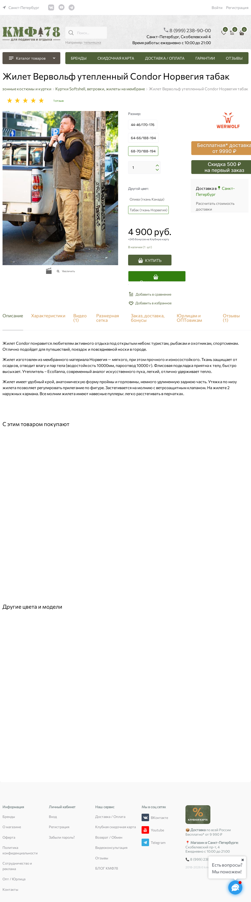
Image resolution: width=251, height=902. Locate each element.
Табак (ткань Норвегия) (148, 210)
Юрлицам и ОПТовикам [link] (189, 318)
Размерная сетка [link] (107, 318)
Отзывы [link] (231, 318)
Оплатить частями (157, 280)
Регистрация (237, 7)
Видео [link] (80, 318)
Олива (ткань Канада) (147, 199)
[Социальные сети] (235, 888)
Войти (217, 7)
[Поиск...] (71, 33)
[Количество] (144, 167)
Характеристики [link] (48, 315)
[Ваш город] (242, 859)
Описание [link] (12, 315)
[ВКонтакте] (145, 817)
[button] (157, 166)
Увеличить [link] (68, 271)
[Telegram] (145, 842)
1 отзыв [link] (58, 100)
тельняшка (92, 42)
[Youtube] (145, 830)
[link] (20, 7)
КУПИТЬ (153, 260)
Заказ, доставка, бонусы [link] (148, 318)
